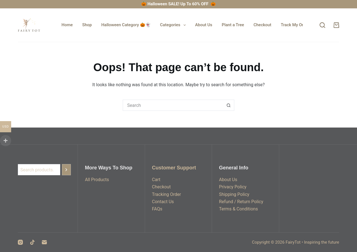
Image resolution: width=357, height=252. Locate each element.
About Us (204, 24)
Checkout (262, 24)
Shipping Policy (234, 194)
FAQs (157, 209)
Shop (87, 24)
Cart (156, 179)
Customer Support (174, 168)
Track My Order (295, 24)
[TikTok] (32, 242)
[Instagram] (20, 242)
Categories (174, 25)
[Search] (322, 25)
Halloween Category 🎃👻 (126, 24)
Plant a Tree (233, 24)
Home (67, 24)
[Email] (44, 242)
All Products (97, 179)
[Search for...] (173, 105)
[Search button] (228, 105)
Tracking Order (166, 194)
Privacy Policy (233, 186)
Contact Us (163, 201)
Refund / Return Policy (241, 201)
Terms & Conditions (238, 209)
